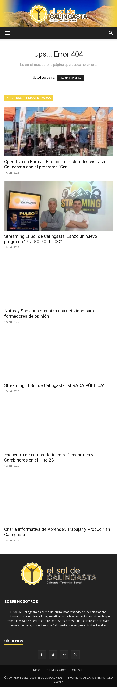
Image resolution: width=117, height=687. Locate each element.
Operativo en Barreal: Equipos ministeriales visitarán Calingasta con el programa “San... (55, 164)
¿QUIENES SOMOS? (55, 670)
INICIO (36, 670)
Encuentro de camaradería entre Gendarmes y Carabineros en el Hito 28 (48, 457)
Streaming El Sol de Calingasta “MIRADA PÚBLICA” (54, 385)
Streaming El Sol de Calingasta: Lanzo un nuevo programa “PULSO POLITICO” (50, 239)
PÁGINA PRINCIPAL (70, 77)
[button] (7, 33)
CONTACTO (77, 670)
